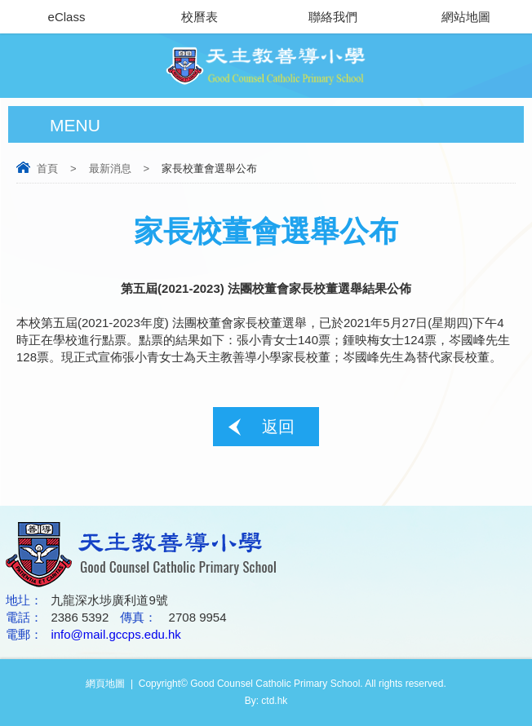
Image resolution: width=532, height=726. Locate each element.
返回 (278, 427)
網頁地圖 (105, 683)
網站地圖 (465, 17)
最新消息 (110, 168)
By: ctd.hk (266, 700)
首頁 (47, 168)
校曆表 (199, 17)
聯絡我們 (332, 17)
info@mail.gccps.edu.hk (115, 634)
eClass (67, 17)
